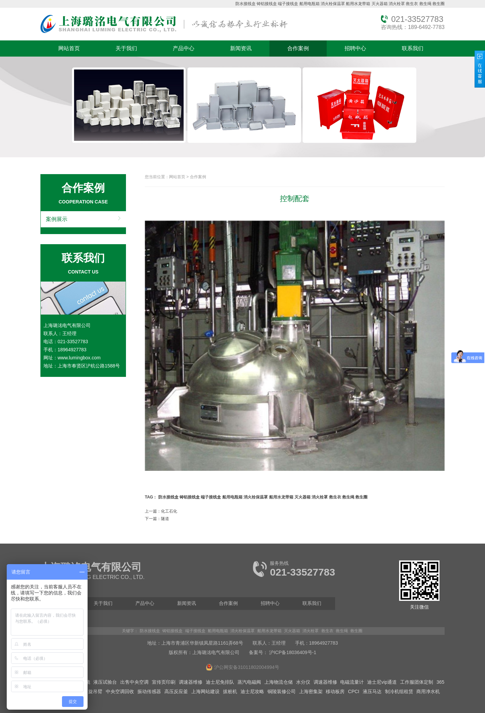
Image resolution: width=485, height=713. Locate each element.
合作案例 (298, 48)
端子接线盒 (288, 3)
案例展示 (56, 219)
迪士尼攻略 (252, 691)
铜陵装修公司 (281, 691)
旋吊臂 (95, 691)
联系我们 (412, 48)
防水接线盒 (245, 3)
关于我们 (126, 48)
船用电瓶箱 (309, 3)
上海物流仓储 (278, 682)
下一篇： (157, 518)
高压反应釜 (176, 691)
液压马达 (372, 691)
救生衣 (412, 3)
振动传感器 (149, 691)
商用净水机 (428, 691)
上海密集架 (311, 691)
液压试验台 (105, 682)
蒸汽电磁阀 (249, 682)
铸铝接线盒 (267, 3)
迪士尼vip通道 (382, 682)
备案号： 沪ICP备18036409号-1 (282, 652)
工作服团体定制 (416, 682)
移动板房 (335, 691)
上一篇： (161, 511)
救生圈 (438, 3)
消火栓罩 (397, 3)
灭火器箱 (379, 3)
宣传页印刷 (163, 682)
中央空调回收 (120, 691)
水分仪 (303, 682)
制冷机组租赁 (399, 691)
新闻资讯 (241, 48)
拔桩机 (230, 691)
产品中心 (183, 48)
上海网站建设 (205, 691)
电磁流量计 (352, 682)
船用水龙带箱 (358, 3)
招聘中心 (355, 48)
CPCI (353, 691)
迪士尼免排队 (220, 682)
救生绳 (425, 3)
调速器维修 (190, 682)
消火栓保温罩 (333, 3)
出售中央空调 (134, 682)
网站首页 (69, 48)
